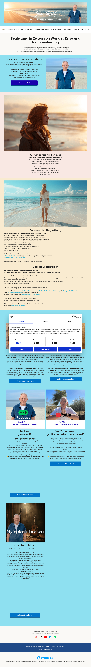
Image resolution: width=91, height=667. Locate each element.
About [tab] (69, 321)
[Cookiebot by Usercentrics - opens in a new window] (73, 317)
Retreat (21, 29)
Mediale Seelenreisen (34, 29)
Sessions (49, 29)
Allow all (69, 349)
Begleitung (12, 29)
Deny (21, 349)
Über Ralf (66, 29)
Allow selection (45, 349)
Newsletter (84, 29)
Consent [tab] (21, 321)
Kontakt (76, 29)
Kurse (58, 29)
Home (4, 29)
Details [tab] (46, 321)
